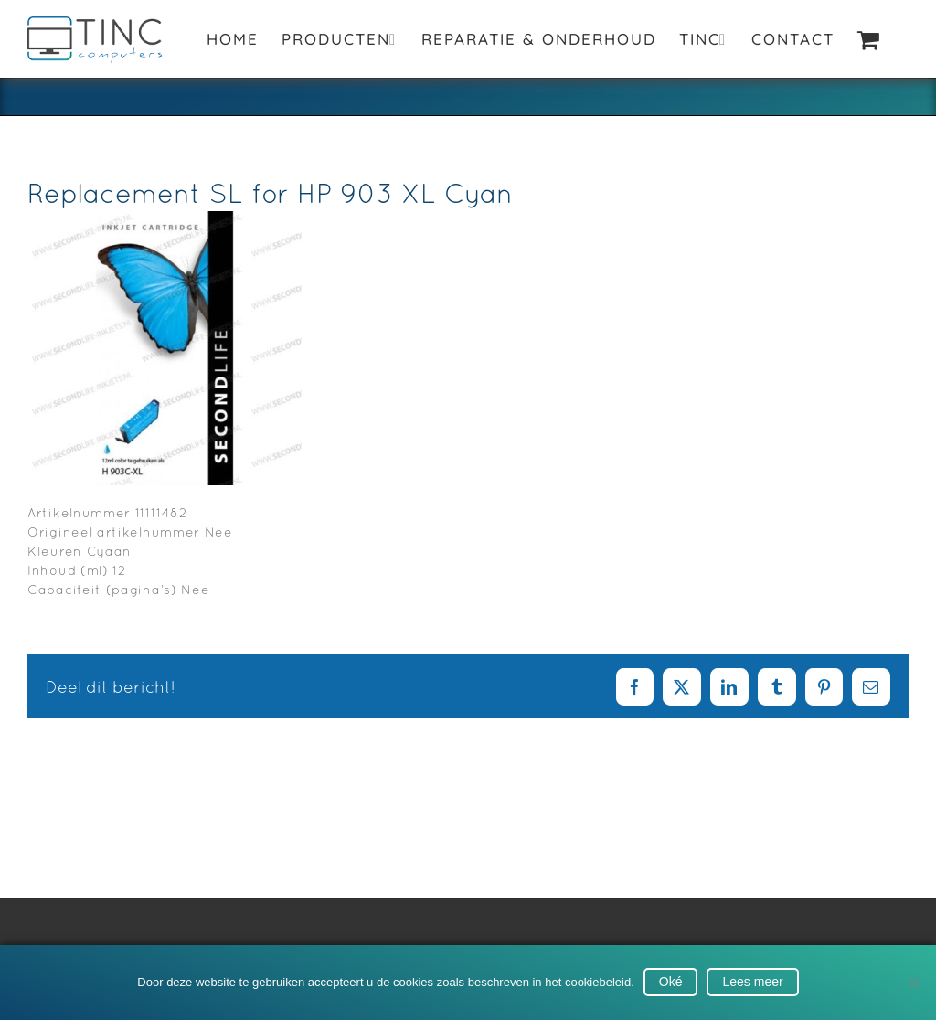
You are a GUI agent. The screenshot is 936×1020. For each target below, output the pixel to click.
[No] (913, 982)
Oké (671, 981)
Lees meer (752, 981)
